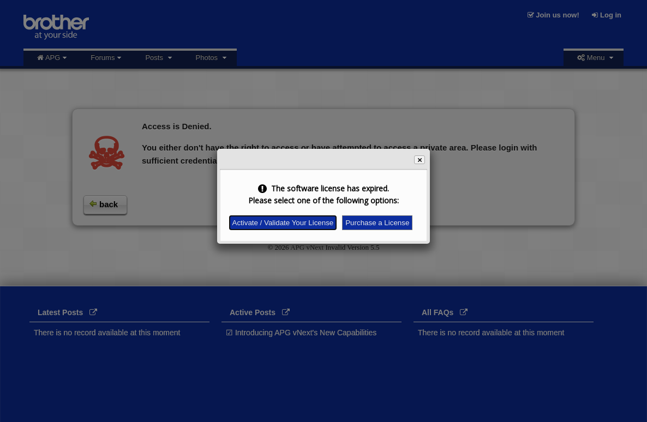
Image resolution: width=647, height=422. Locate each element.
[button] (419, 159)
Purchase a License (377, 223)
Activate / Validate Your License (283, 223)
